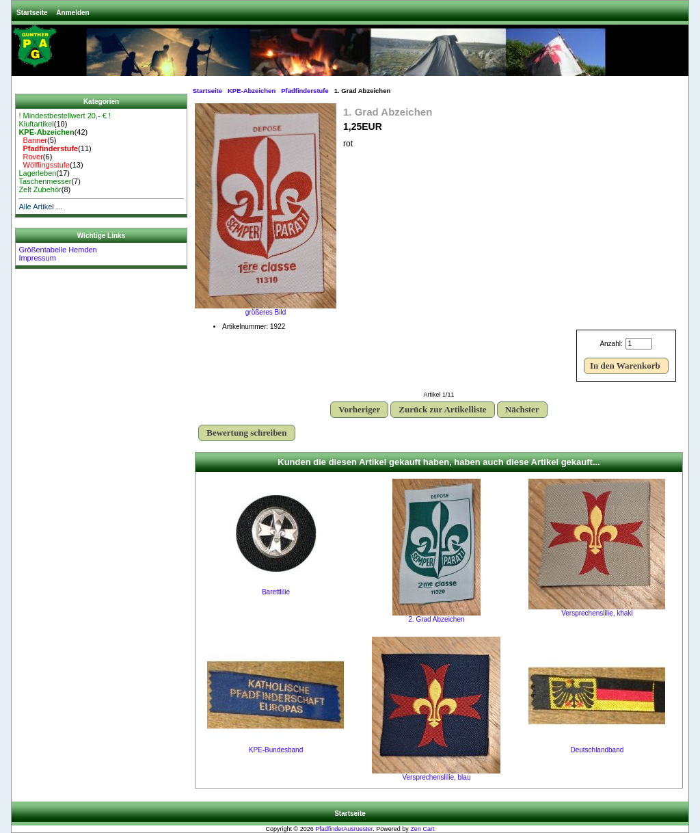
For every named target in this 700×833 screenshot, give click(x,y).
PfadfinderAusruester (344, 828)
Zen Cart (422, 828)
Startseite (32, 12)
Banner (32, 140)
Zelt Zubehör (39, 189)
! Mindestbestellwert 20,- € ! (64, 115)
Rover (30, 157)
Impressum (36, 258)
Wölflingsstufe (44, 165)
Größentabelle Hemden (57, 250)
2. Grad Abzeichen (436, 619)
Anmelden (72, 12)
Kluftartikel (35, 124)
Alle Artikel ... (40, 206)
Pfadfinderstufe (305, 90)
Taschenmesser (44, 181)
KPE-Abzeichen (251, 90)
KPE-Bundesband (276, 750)
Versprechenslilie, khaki (597, 613)
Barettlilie (276, 592)
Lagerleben (37, 173)
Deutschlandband (596, 750)
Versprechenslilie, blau (436, 777)
